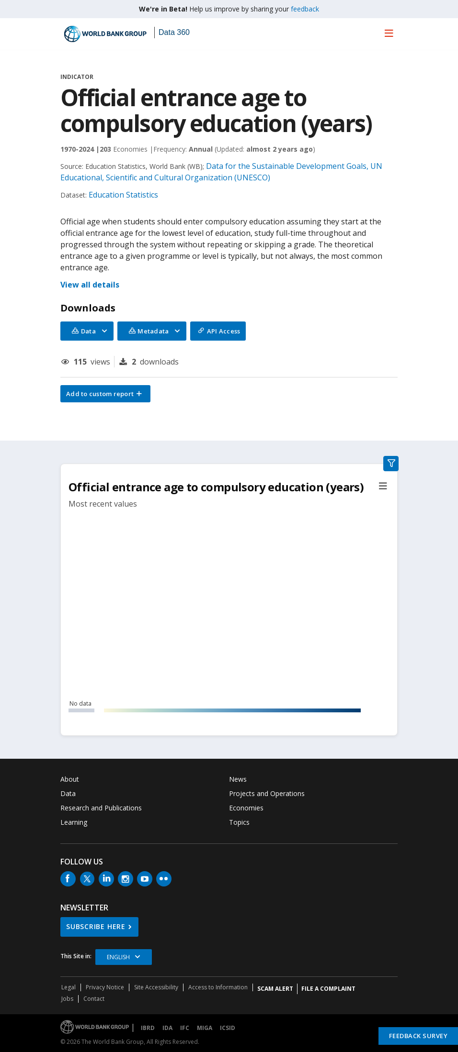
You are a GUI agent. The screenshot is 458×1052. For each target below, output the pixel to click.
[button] (105, 393)
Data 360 (174, 32)
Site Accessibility (156, 987)
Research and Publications (101, 807)
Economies (246, 807)
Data (68, 793)
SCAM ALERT (275, 989)
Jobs (67, 999)
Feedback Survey (418, 1035)
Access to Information (218, 987)
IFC (184, 1028)
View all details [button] (89, 284)
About (69, 779)
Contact (93, 999)
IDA (167, 1028)
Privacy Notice (105, 987)
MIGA (204, 1028)
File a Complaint (328, 989)
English (118, 957)
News (238, 779)
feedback (305, 8)
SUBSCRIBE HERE (96, 926)
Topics (239, 822)
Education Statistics (123, 194)
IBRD (148, 1028)
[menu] (389, 33)
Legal (68, 987)
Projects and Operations (267, 793)
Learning (73, 822)
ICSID (227, 1028)
